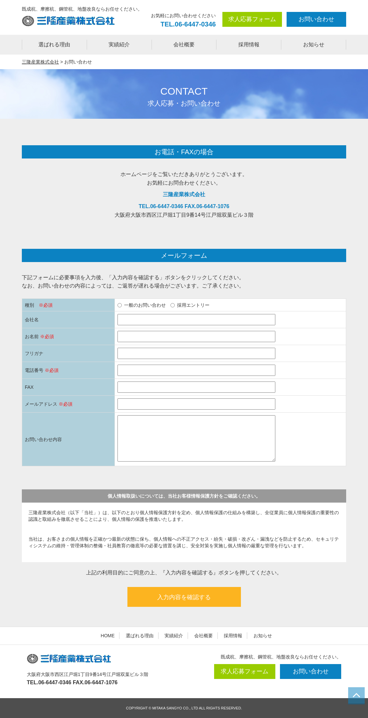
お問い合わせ (316, 19)
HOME (108, 635)
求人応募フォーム (252, 19)
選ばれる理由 (54, 44)
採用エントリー (189, 305)
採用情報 (248, 44)
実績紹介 (119, 44)
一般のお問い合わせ (141, 305)
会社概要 (184, 44)
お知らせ (313, 44)
